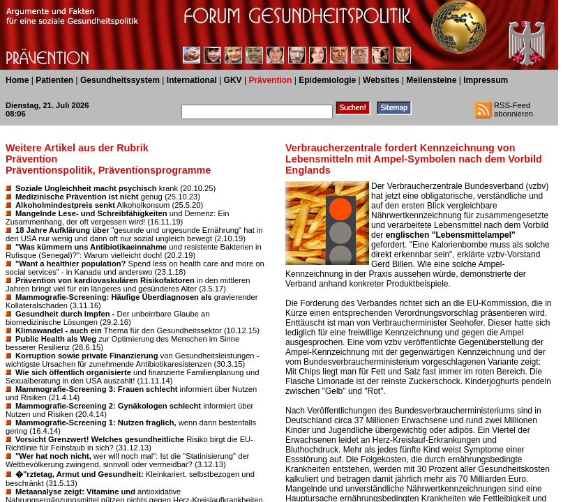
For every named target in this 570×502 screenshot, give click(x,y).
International (192, 80)
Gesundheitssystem (120, 80)
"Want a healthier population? (70, 263)
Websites (381, 80)
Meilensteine (431, 80)
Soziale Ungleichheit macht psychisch (86, 188)
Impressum (485, 80)
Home (17, 80)
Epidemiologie (327, 80)
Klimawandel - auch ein (58, 330)
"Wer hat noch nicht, (53, 456)
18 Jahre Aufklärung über (62, 230)
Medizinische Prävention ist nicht (77, 196)
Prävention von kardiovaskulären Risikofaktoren (105, 280)
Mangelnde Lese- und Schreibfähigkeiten (91, 213)
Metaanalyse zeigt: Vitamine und (75, 491)
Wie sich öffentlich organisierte (73, 372)
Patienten (54, 80)
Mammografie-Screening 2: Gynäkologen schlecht (108, 406)
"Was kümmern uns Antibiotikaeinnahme (91, 247)
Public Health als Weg (55, 339)
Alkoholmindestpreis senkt (65, 205)
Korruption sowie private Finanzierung (86, 355)
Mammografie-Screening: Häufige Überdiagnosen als (113, 297)
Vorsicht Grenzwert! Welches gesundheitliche (99, 439)
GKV (233, 80)
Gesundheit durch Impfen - (64, 314)
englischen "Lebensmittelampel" (451, 235)
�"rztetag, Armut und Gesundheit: (79, 474)
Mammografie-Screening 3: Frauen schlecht (96, 389)
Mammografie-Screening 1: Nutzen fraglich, (96, 422)
